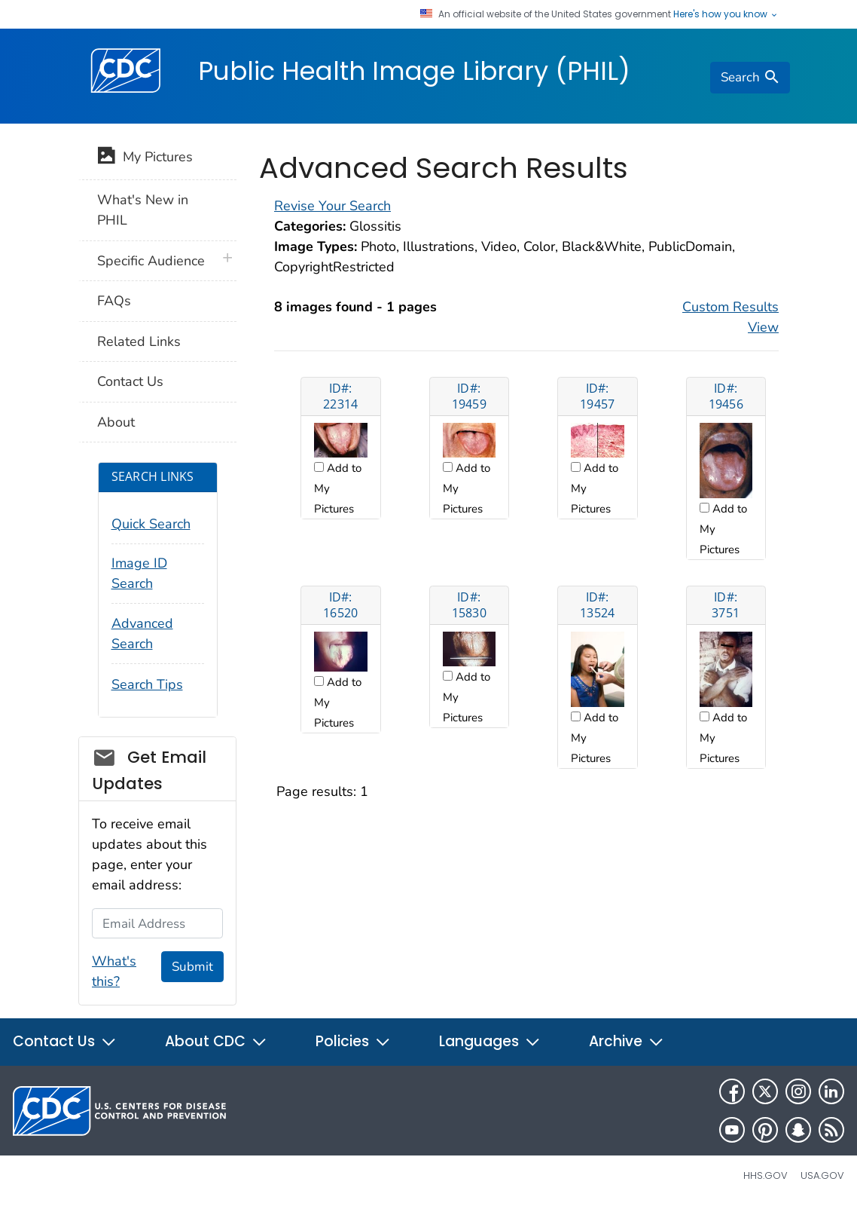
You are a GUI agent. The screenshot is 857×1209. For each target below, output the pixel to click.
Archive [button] (626, 1041)
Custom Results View (730, 317)
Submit (192, 966)
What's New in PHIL (142, 210)
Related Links (139, 341)
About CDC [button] (216, 1041)
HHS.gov (765, 1175)
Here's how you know (726, 14)
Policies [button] (353, 1041)
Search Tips (147, 684)
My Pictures (145, 158)
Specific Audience (151, 261)
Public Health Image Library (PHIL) (414, 71)
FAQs (114, 301)
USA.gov (822, 1175)
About (116, 422)
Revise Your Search (332, 206)
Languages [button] (490, 1041)
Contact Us (130, 381)
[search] (750, 77)
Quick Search (151, 524)
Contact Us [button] (65, 1041)
